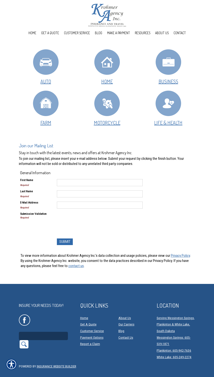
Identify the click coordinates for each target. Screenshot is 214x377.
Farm (45, 108)
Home (107, 67)
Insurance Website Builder (56, 356)
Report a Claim (90, 334)
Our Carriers (126, 314)
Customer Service (92, 321)
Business (168, 67)
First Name (26, 180)
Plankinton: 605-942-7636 (174, 340)
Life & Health (168, 108)
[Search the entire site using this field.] (43, 326)
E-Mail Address (29, 202)
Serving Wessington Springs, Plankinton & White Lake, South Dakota (176, 314)
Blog (121, 321)
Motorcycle (107, 108)
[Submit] (65, 241)
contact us (76, 266)
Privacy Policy (180, 255)
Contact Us (125, 327)
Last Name (26, 191)
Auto (45, 67)
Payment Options (91, 327)
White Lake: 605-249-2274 (174, 347)
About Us (124, 308)
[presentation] (94, 221)
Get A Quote (88, 314)
